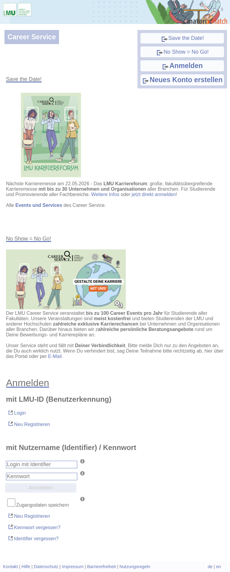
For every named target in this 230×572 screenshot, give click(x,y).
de (210, 566)
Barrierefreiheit (101, 566)
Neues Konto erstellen (182, 80)
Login (16, 413)
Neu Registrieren (28, 424)
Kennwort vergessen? (33, 527)
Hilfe (26, 566)
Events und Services (38, 205)
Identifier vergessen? (33, 538)
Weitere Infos (105, 194)
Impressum (72, 566)
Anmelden (182, 66)
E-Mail (55, 356)
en (218, 566)
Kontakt (10, 566)
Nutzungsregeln (134, 566)
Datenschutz (46, 566)
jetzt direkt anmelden (154, 194)
